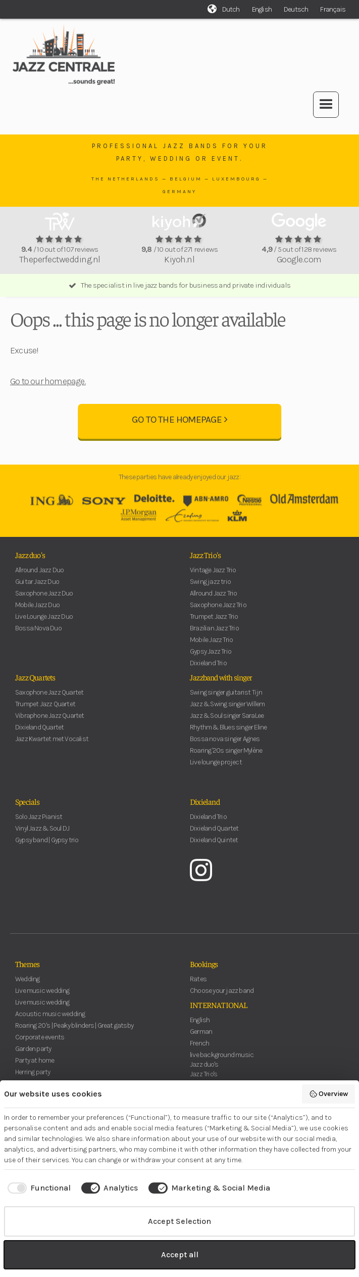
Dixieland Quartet (39, 734)
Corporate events (39, 1044)
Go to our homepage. (48, 381)
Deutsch (296, 9)
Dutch (231, 9)
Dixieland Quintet (214, 847)
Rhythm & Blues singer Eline (228, 734)
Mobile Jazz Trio (211, 647)
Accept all (179, 1254)
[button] (326, 105)
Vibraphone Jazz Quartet (49, 722)
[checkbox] (37, 1188)
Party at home (35, 1067)
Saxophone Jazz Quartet (49, 699)
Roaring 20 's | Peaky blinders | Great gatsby (74, 1032)
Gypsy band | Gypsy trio (47, 847)
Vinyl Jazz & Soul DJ (42, 835)
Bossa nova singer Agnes (225, 746)
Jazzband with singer (221, 684)
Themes (27, 971)
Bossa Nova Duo (38, 635)
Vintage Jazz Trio (213, 577)
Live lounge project (216, 769)
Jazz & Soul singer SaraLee (227, 722)
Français (332, 9)
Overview (328, 1094)
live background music (221, 1062)
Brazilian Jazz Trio (214, 635)
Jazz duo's (30, 562)
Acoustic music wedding (50, 1021)
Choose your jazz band (221, 997)
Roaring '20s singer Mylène (226, 757)
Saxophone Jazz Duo (44, 600)
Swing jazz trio (210, 588)
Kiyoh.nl (179, 259)
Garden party (33, 1056)
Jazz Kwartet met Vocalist (51, 746)
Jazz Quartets (35, 684)
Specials (27, 808)
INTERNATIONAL (218, 1012)
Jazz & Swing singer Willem (227, 711)
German (201, 1038)
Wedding (27, 986)
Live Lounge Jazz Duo (44, 623)
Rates (198, 986)
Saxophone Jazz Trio (218, 612)
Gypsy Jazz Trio (210, 658)
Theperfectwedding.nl (59, 259)
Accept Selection (179, 1221)
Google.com (299, 259)
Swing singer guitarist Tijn (226, 699)
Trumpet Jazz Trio (214, 623)
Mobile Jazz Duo (37, 612)
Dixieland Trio (208, 670)
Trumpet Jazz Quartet (45, 711)
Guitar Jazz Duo (37, 588)
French (199, 1050)
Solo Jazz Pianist (38, 823)
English (262, 9)
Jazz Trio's (205, 562)
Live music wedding (42, 997)
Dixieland (205, 808)
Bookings (204, 971)
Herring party (32, 1079)
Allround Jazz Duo (39, 577)
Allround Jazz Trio (213, 600)
